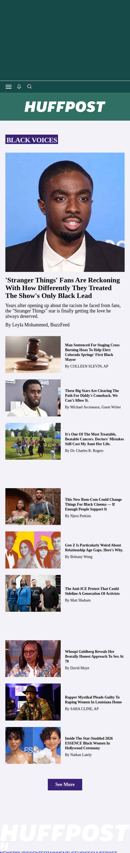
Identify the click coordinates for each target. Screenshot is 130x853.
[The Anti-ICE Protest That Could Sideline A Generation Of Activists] (33, 593)
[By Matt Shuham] (80, 600)
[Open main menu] (8, 87)
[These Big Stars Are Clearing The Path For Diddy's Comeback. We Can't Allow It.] (33, 397)
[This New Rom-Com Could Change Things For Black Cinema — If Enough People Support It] (33, 506)
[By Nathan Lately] (81, 755)
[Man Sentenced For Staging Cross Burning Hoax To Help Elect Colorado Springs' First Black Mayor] (33, 354)
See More (65, 784)
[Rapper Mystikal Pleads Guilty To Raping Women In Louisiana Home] (33, 701)
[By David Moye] (79, 668)
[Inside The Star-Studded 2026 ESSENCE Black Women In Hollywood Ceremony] (33, 745)
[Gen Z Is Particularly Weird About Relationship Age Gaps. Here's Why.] (33, 549)
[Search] (29, 86)
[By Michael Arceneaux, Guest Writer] (95, 407)
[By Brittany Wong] (81, 557)
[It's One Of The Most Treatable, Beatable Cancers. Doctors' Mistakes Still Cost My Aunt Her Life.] (33, 441)
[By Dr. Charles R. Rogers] (86, 451)
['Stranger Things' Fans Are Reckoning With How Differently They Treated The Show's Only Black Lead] (65, 212)
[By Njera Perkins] (80, 516)
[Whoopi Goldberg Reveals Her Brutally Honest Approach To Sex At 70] (33, 658)
